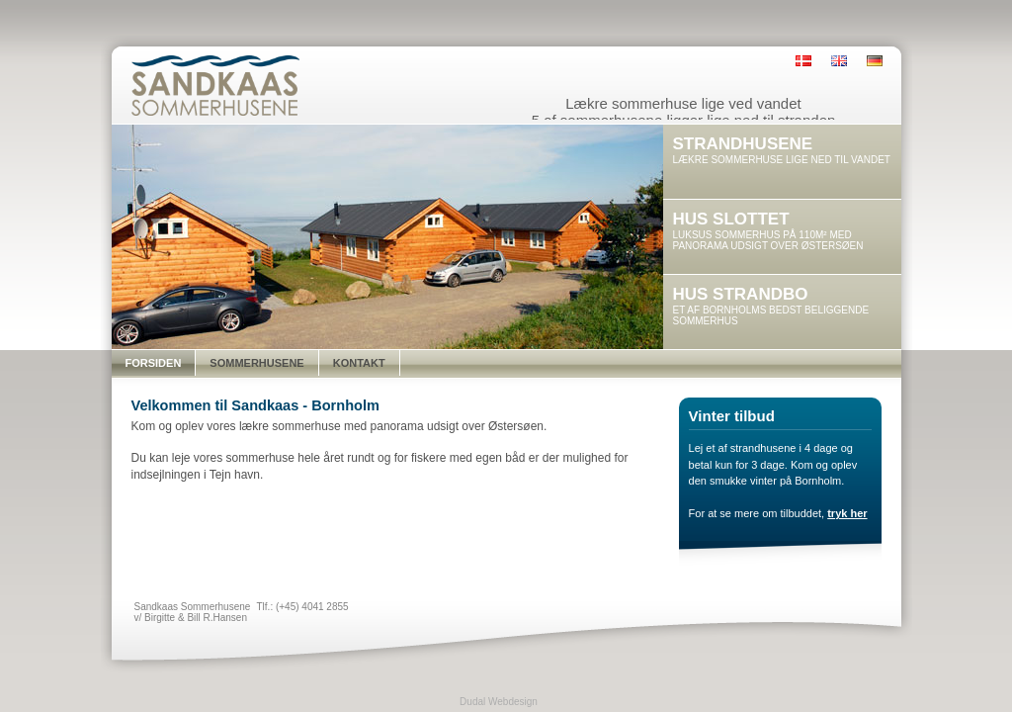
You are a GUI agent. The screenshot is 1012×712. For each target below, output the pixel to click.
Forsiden (154, 363)
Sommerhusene (256, 363)
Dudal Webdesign (499, 701)
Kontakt (359, 363)
